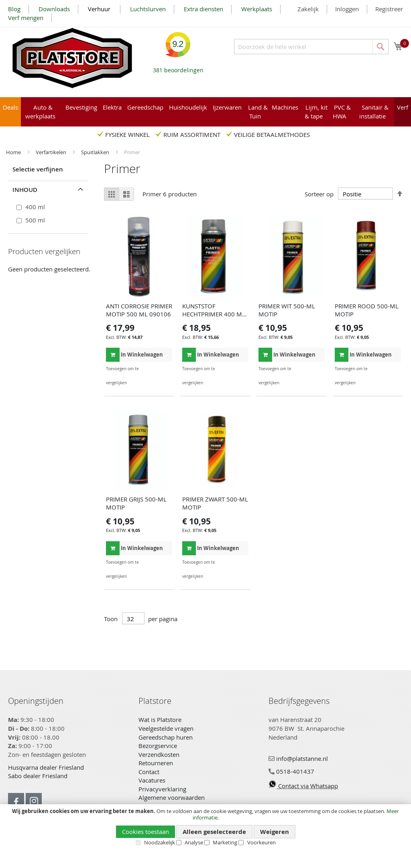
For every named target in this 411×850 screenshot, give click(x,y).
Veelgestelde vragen (165, 728)
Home (14, 152)
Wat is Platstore (159, 719)
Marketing (225, 842)
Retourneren (155, 763)
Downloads (54, 9)
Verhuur (100, 9)
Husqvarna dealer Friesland (46, 767)
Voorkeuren (261, 842)
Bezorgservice (157, 746)
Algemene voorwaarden (171, 797)
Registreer (389, 9)
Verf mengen (25, 18)
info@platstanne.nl (298, 758)
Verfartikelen (51, 152)
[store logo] (72, 58)
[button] (165, 369)
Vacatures (151, 780)
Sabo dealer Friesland (37, 776)
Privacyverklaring (162, 789)
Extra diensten (203, 9)
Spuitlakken (95, 152)
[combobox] (311, 46)
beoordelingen (178, 67)
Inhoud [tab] (24, 189)
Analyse (194, 842)
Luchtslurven (148, 9)
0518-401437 (291, 771)
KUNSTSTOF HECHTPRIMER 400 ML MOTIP (213, 314)
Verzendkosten (158, 754)
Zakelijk (308, 9)
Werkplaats (256, 9)
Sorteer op (319, 194)
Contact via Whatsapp (303, 786)
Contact (148, 772)
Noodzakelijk (159, 842)
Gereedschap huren (165, 737)
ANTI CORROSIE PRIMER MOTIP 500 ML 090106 (139, 310)
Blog (14, 9)
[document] (205, 827)
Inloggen (347, 9)
